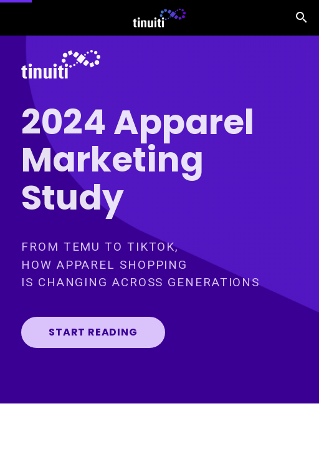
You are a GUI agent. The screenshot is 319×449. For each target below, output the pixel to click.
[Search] (301, 18)
